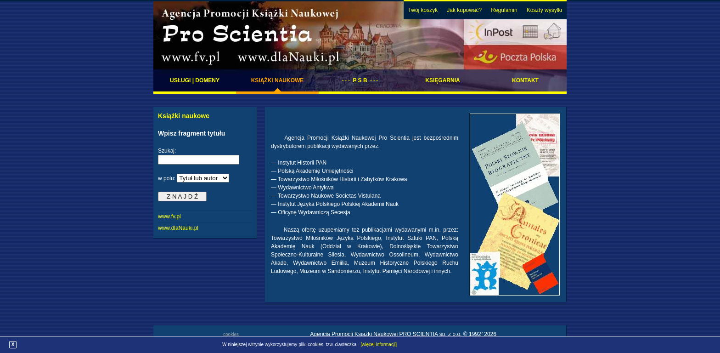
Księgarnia (442, 80)
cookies (231, 334)
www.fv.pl (169, 216)
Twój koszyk (423, 10)
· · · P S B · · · (360, 80)
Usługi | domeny (194, 80)
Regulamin (504, 10)
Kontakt (525, 80)
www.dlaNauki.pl (178, 228)
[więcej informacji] (378, 344)
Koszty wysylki (544, 10)
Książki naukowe (277, 80)
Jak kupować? (464, 10)
